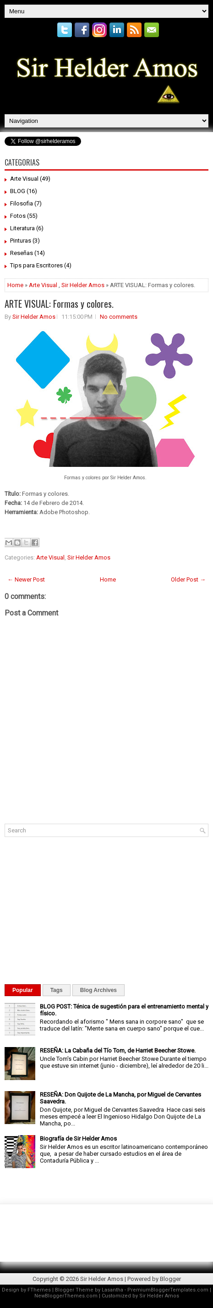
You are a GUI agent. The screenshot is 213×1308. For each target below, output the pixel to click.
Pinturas (20, 240)
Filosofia (21, 203)
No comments (118, 316)
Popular (22, 990)
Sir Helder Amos (82, 285)
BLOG (17, 191)
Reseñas (21, 252)
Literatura (22, 228)
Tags (56, 990)
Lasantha (112, 1290)
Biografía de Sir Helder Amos (78, 1138)
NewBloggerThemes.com (66, 1296)
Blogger (170, 1278)
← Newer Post (26, 579)
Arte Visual (24, 178)
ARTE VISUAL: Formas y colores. (59, 303)
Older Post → (188, 579)
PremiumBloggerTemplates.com (167, 1290)
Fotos (18, 215)
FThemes (39, 1290)
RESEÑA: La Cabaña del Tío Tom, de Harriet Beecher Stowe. (118, 1050)
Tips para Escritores (36, 265)
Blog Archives (98, 990)
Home (15, 285)
